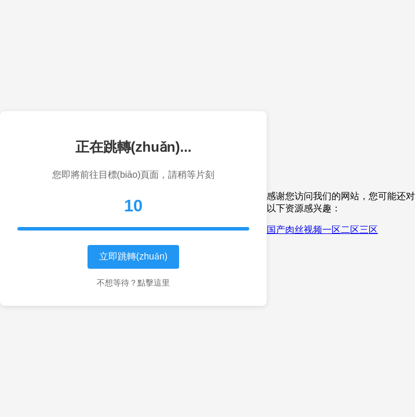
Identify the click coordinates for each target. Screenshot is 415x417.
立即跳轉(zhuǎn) (133, 256)
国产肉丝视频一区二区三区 (322, 230)
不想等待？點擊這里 (133, 282)
